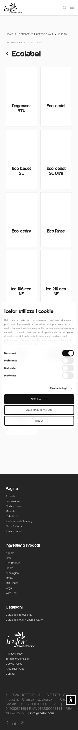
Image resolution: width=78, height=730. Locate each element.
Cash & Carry (14, 526)
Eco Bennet (13, 563)
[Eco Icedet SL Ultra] (56, 145)
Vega (9, 588)
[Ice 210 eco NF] (56, 265)
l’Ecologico (12, 573)
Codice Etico (13, 506)
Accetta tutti (39, 399)
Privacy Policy (14, 653)
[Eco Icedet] (56, 82)
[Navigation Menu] (72, 8)
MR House (12, 583)
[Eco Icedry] (21, 208)
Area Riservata (15, 668)
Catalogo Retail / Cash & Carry (24, 619)
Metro (9, 578)
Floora (10, 568)
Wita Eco (11, 593)
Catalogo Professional (19, 614)
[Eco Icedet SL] (21, 145)
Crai (8, 558)
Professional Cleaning (19, 521)
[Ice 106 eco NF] (21, 265)
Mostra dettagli (58, 388)
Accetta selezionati (39, 410)
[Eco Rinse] (56, 208)
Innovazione (13, 501)
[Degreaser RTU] (21, 82)
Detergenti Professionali (36, 34)
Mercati (10, 511)
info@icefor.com (42, 713)
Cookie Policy (14, 663)
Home (9, 34)
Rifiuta (39, 421)
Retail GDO (13, 516)
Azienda (11, 496)
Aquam (10, 553)
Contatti (10, 673)
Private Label (14, 531)
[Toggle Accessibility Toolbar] (71, 700)
